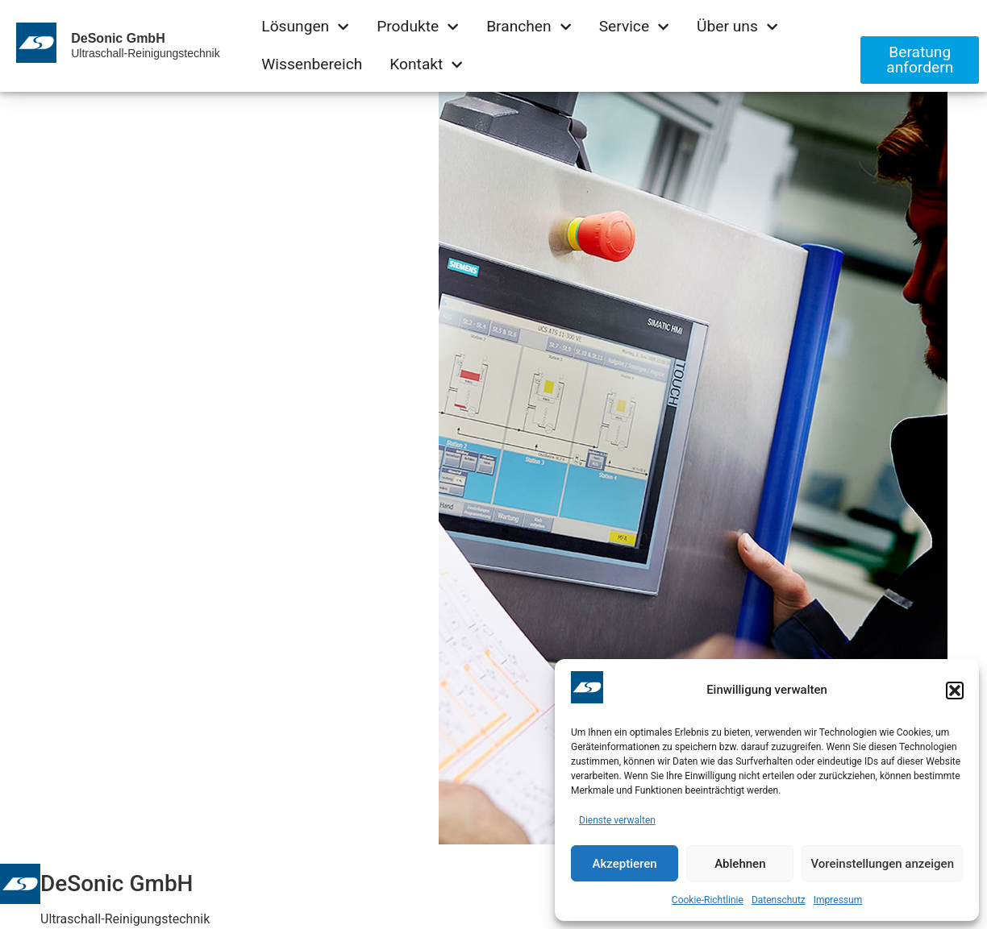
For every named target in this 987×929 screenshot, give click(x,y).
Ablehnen (739, 863)
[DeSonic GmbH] (20, 884)
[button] (955, 690)
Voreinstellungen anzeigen (882, 863)
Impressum (838, 900)
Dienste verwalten (617, 820)
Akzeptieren (625, 863)
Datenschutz (779, 900)
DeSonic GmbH (117, 38)
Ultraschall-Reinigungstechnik (145, 53)
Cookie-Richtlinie (707, 900)
